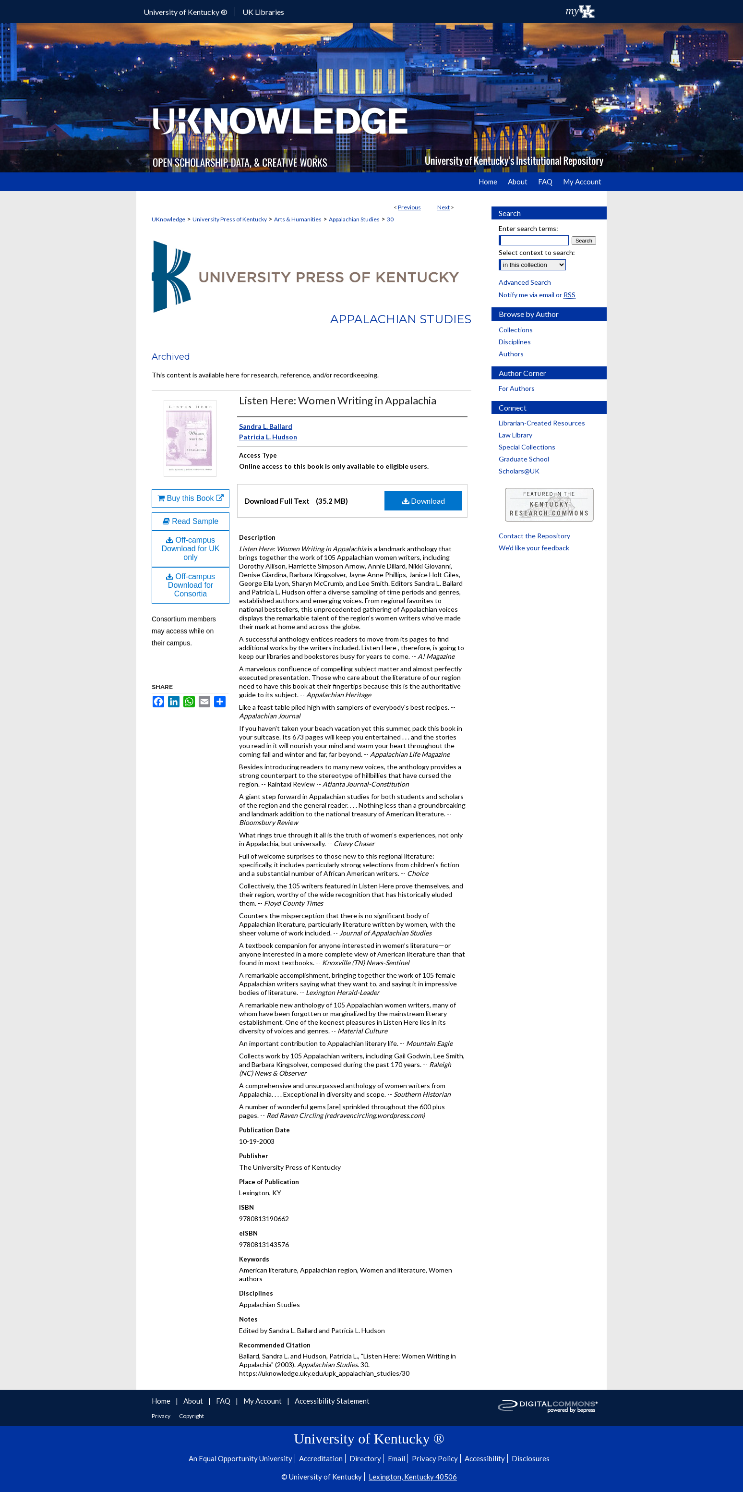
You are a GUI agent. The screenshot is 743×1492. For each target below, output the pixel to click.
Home (162, 1400)
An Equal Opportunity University (240, 1458)
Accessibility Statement (332, 1400)
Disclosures (531, 1458)
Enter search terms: (528, 228)
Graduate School (524, 459)
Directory (365, 1458)
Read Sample (190, 521)
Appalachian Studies (354, 219)
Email (396, 1458)
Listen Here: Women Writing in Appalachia (337, 400)
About (193, 1400)
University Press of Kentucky (229, 219)
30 (390, 219)
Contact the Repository (534, 536)
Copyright (191, 1415)
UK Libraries (263, 11)
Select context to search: (537, 252)
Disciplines (515, 342)
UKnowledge (168, 219)
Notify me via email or (537, 295)
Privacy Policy (435, 1458)
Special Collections (527, 447)
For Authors (517, 388)
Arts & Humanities (298, 219)
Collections (516, 330)
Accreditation (321, 1458)
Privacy (161, 1415)
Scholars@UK (519, 471)
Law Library (515, 435)
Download (423, 500)
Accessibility (485, 1458)
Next (443, 207)
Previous (409, 207)
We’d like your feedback (534, 548)
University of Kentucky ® (186, 11)
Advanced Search (525, 282)
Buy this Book (190, 498)
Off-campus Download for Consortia (190, 585)
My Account (263, 1400)
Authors (511, 354)
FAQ (224, 1400)
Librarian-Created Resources (542, 423)
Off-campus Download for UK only (191, 548)
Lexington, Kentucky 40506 (413, 1476)
